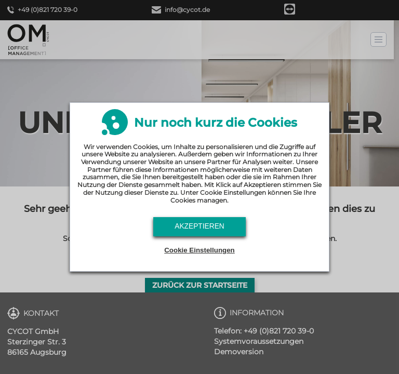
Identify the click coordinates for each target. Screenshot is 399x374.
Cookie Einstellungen (199, 250)
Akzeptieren (199, 226)
